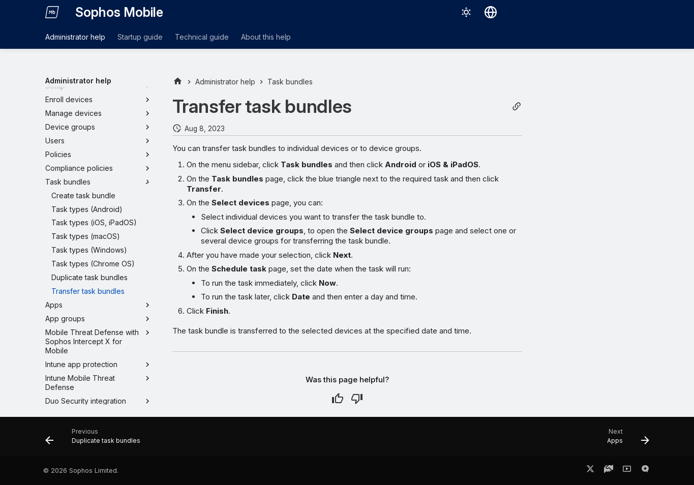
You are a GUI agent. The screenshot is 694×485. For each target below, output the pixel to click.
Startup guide (140, 37)
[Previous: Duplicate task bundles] (96, 439)
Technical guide (202, 37)
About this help (266, 37)
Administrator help (75, 37)
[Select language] (490, 12)
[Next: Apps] (624, 439)
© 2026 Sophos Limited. (80, 470)
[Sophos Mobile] (52, 12)
